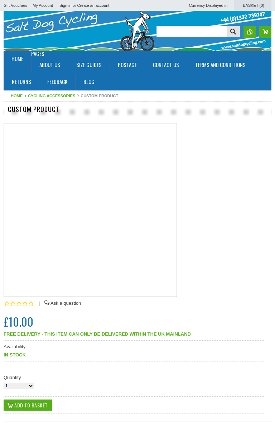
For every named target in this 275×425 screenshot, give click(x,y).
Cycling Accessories (51, 96)
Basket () (253, 5)
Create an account (93, 5)
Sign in (65, 5)
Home (17, 96)
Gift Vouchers (15, 5)
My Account (43, 5)
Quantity (12, 377)
